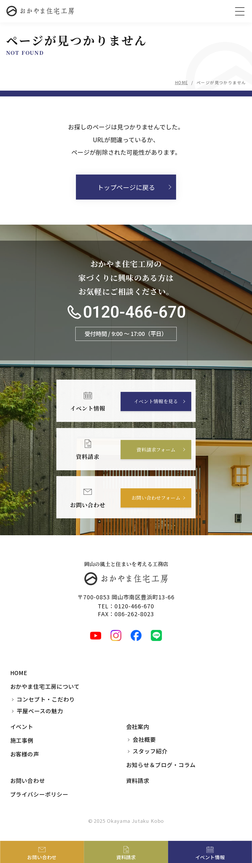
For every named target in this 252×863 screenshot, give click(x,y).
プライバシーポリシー (39, 794)
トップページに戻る (126, 187)
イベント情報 (210, 857)
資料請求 (138, 780)
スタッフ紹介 (150, 751)
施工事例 (22, 740)
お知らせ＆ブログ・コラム (161, 765)
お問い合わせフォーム (156, 497)
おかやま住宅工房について (45, 686)
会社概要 (144, 740)
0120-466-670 (134, 312)
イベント (22, 727)
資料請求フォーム (156, 449)
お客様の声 (24, 754)
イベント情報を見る (155, 401)
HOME (181, 82)
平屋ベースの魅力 (40, 711)
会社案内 (138, 727)
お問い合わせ (27, 780)
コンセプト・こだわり (46, 699)
